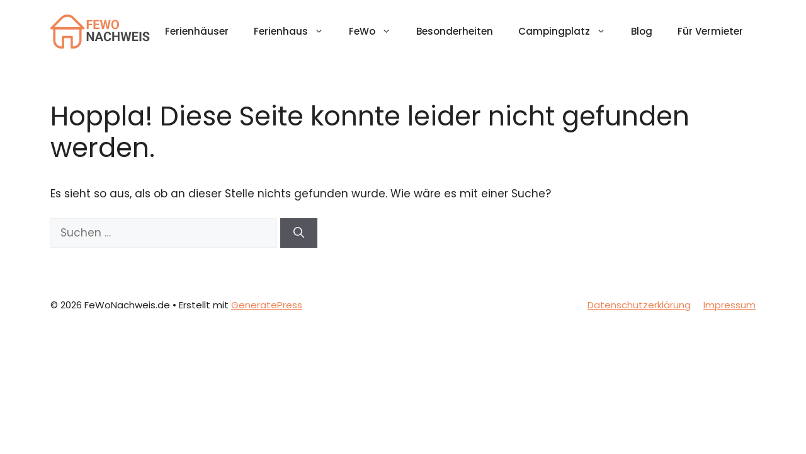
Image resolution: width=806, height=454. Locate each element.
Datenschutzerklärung (639, 304)
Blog (641, 31)
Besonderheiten (454, 31)
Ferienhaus (295, 31)
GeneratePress (266, 304)
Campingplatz (568, 31)
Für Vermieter (710, 31)
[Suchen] (298, 233)
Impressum (729, 304)
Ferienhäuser (197, 31)
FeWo (376, 31)
